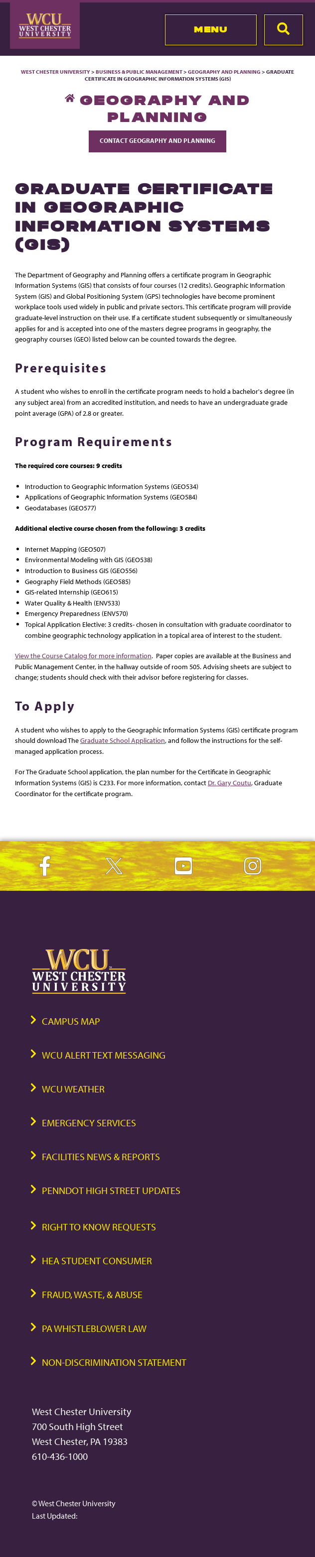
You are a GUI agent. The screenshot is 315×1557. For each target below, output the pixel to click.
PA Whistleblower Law (94, 1328)
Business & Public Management (139, 71)
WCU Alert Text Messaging (103, 1055)
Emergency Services (89, 1122)
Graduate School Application (122, 740)
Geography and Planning (224, 71)
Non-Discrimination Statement (114, 1362)
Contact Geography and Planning (157, 140)
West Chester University (55, 71)
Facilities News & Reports (101, 1156)
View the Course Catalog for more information (83, 655)
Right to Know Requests (99, 1226)
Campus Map (71, 1021)
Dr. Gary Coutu (229, 782)
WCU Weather (73, 1088)
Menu (210, 29)
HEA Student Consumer (97, 1260)
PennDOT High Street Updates (111, 1190)
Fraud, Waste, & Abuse (92, 1294)
